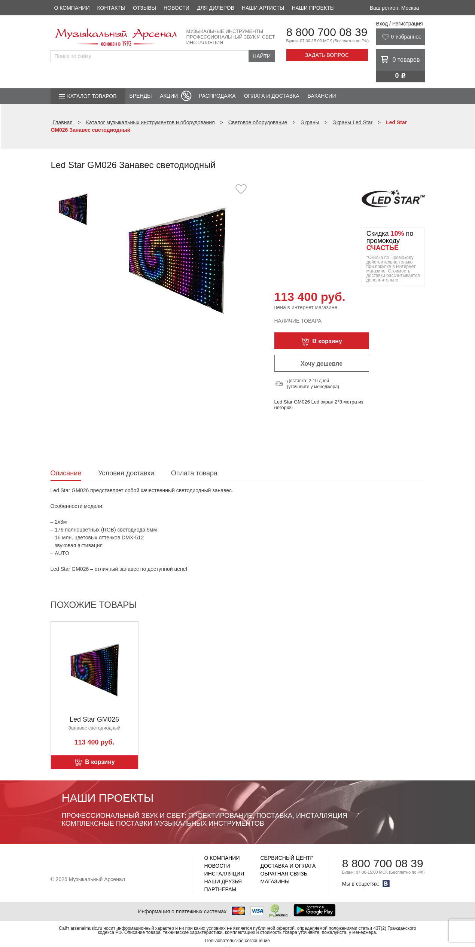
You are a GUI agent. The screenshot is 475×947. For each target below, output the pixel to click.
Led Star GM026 (94, 719)
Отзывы (144, 8)
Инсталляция (224, 874)
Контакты (111, 8)
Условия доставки (126, 473)
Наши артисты (263, 8)
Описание (66, 473)
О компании (72, 8)
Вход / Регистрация (399, 24)
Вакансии (322, 96)
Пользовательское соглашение (237, 940)
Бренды (141, 96)
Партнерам (220, 889)
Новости (176, 8)
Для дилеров (215, 8)
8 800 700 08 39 (327, 32)
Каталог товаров (92, 96)
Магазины (275, 881)
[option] (177, 260)
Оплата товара (194, 473)
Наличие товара (298, 321)
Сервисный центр (287, 858)
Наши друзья (223, 881)
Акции (169, 96)
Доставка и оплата (288, 866)
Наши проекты (313, 8)
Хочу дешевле (321, 363)
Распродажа (217, 96)
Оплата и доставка (271, 96)
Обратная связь (284, 874)
